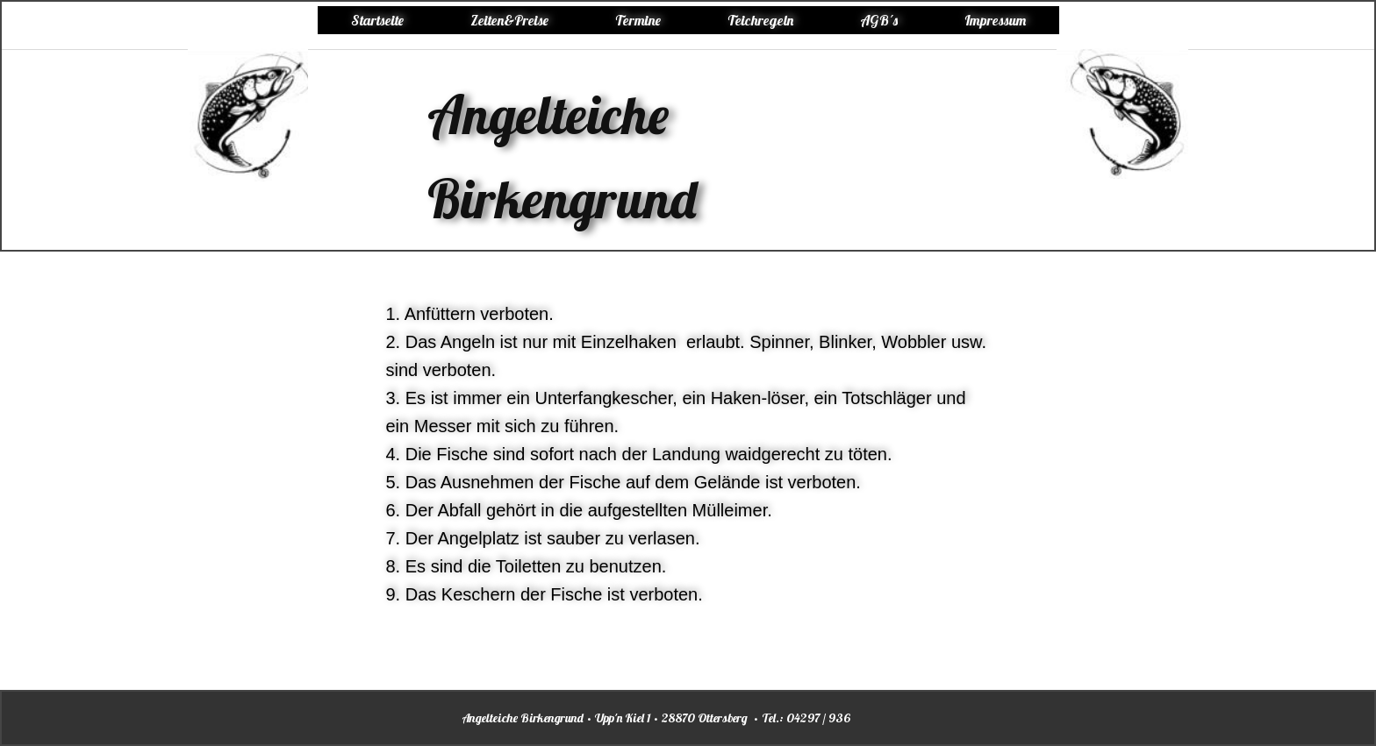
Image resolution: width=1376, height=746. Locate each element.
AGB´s (879, 20)
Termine (638, 20)
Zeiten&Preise (509, 20)
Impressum (995, 20)
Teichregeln (760, 20)
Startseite (377, 20)
